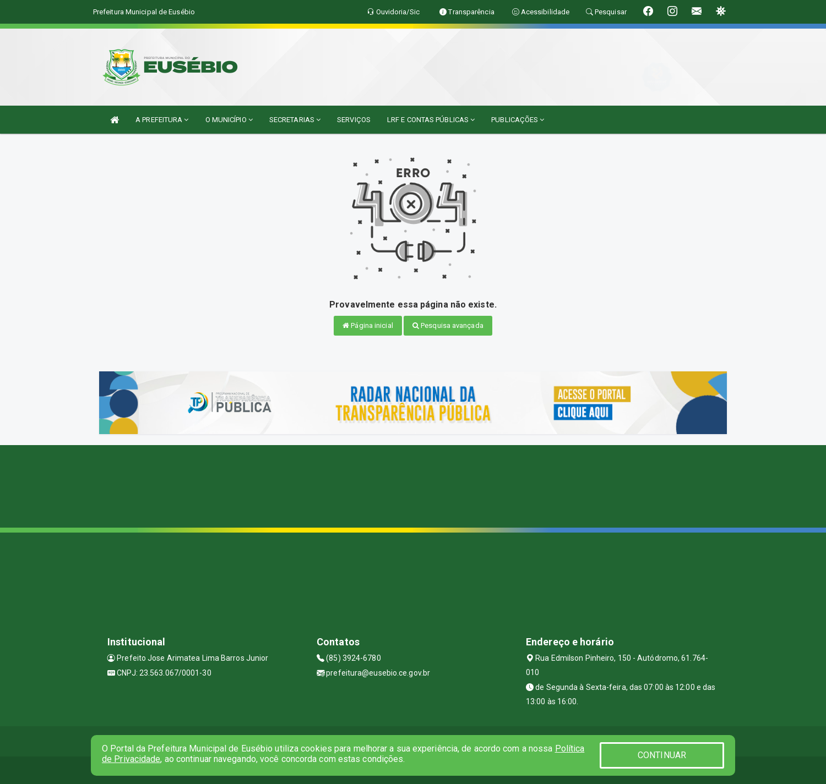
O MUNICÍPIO (229, 120)
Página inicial (368, 325)
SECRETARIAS (294, 120)
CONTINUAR (662, 755)
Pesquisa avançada (447, 325)
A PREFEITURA (161, 120)
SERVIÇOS (354, 120)
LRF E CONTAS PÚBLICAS (431, 120)
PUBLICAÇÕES (517, 120)
